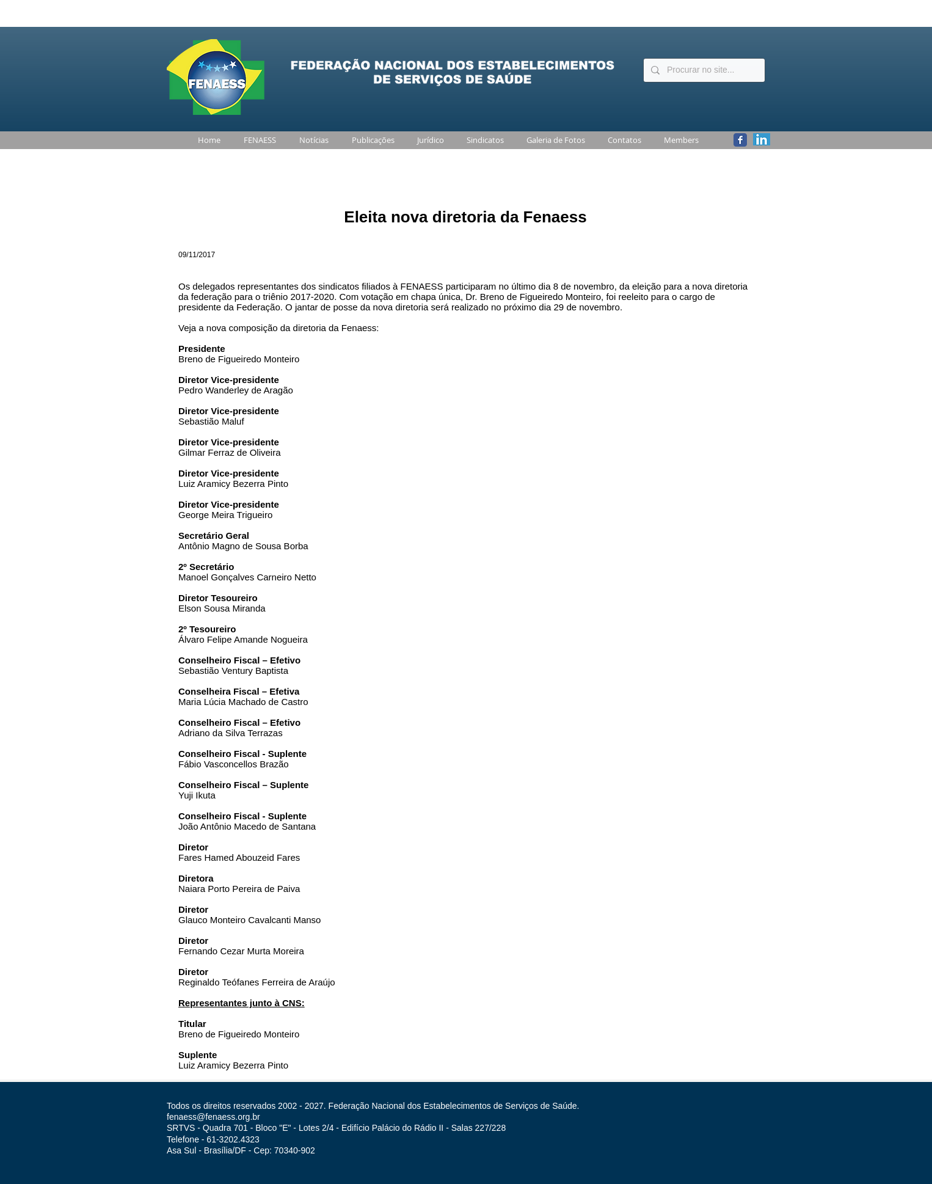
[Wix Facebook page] (740, 140)
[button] (257, 140)
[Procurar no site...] (703, 70)
